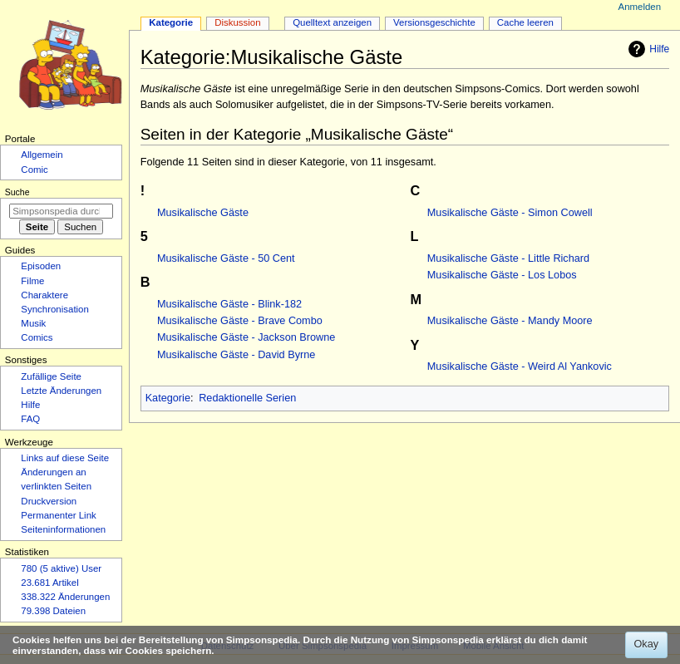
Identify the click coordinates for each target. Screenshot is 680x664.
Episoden (41, 266)
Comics (36, 337)
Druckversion (48, 501)
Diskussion (237, 22)
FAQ (30, 419)
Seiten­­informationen (63, 529)
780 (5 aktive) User (61, 568)
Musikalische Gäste (203, 213)
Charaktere (44, 295)
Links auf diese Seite (65, 458)
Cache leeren (525, 22)
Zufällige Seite (51, 376)
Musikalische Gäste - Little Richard (508, 258)
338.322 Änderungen (65, 597)
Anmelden (640, 7)
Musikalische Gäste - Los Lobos (502, 275)
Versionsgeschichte (434, 22)
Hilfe (646, 49)
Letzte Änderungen (61, 391)
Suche (17, 192)
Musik (33, 323)
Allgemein (41, 155)
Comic (34, 170)
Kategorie (167, 398)
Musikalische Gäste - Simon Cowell (510, 213)
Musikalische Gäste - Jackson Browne (246, 337)
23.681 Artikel (49, 583)
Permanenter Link (58, 515)
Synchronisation (55, 309)
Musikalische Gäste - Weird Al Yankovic (519, 366)
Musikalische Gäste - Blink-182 (229, 304)
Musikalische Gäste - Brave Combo (240, 321)
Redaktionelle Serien (247, 398)
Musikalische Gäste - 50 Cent (226, 258)
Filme (32, 281)
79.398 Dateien (53, 611)
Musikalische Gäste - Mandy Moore (510, 321)
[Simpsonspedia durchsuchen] (61, 211)
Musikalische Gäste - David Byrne (236, 355)
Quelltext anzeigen (332, 22)
